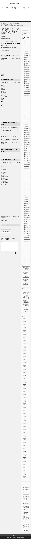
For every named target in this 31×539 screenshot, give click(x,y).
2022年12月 (24, 378)
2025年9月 (24, 330)
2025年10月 (24, 328)
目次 (19, 7)
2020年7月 (24, 420)
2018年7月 (24, 455)
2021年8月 (24, 401)
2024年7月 (24, 350)
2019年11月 (24, 432)
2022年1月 (24, 394)
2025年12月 (24, 325)
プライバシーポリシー (16, 535)
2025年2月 (24, 340)
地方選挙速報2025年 (11, 8)
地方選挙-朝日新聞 (3, 172)
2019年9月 (24, 435)
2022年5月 (24, 388)
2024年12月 (24, 343)
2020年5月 (24, 423)
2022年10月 (24, 381)
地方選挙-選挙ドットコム (4, 178)
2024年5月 (24, 353)
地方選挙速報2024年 (15, 8)
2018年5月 (24, 458)
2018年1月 (24, 464)
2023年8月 (24, 366)
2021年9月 (24, 400)
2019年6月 (24, 439)
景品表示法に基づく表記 (24, 8)
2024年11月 (24, 344)
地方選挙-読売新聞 (3, 169)
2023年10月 (24, 363)
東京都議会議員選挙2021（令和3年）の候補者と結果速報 (26, 518)
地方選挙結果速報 (3, 181)
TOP (2, 7)
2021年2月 (24, 410)
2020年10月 (24, 416)
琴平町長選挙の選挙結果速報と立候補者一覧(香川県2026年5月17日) (26, 284)
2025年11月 (24, 327)
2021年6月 (24, 404)
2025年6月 (24, 334)
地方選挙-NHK (3, 166)
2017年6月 (24, 474)
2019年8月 (24, 436)
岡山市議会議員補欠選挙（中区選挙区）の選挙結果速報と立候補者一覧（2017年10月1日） (26, 306)
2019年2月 (24, 445)
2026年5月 (24, 318)
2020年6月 (24, 422)
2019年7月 (24, 438)
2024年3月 (24, 356)
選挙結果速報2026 (15, 3)
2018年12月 (24, 448)
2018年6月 (24, 457)
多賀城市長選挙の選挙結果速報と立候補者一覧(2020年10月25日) (26, 301)
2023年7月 (24, 368)
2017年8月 (24, 471)
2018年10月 (24, 451)
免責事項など (28, 7)
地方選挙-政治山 (3, 175)
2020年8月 (24, 419)
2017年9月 (24, 470)
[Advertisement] (15, 15)
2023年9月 (24, 365)
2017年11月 (24, 467)
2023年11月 (24, 362)
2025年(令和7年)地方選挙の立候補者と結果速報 (26, 504)
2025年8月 (24, 331)
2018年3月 (24, 461)
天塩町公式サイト (3, 96)
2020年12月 (24, 413)
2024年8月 (24, 349)
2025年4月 (24, 337)
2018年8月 (24, 454)
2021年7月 (24, 403)
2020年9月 (24, 417)
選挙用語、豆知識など (26, 530)
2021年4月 (24, 407)
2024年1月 (24, 359)
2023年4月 (24, 372)
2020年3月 (24, 426)
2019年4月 (24, 442)
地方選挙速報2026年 (7, 8)
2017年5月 (24, 476)
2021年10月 (24, 398)
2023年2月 (24, 375)
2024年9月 (24, 347)
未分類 (24, 516)
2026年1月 (24, 324)
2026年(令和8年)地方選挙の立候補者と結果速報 (26, 507)
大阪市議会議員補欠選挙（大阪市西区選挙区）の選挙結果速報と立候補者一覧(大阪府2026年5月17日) (26, 269)
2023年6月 (24, 369)
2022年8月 (24, 384)
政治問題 (24, 514)
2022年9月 (24, 382)
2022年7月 (24, 385)
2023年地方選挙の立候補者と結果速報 (5, 38)
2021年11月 (24, 397)
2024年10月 (24, 346)
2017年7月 (24, 473)
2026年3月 (24, 321)
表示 (3, 75)
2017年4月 (24, 477)
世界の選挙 (24, 509)
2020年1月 (24, 429)
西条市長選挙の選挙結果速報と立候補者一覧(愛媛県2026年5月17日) (26, 277)
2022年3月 (24, 391)
